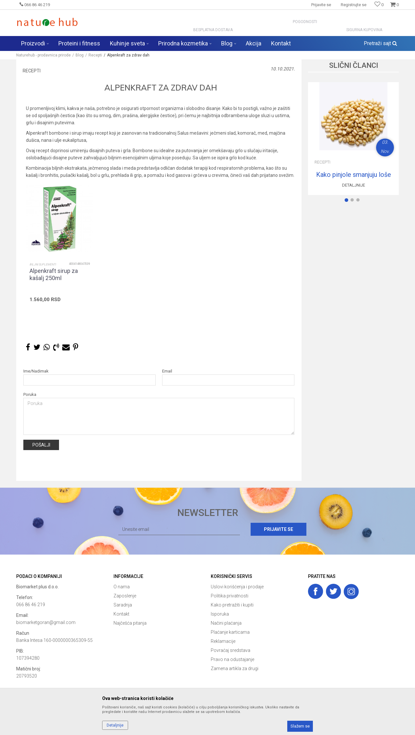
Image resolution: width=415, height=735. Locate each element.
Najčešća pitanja (130, 623)
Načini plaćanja (226, 623)
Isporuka (220, 614)
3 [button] (359, 201)
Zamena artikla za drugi (234, 668)
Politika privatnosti (229, 595)
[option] (59, 257)
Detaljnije (353, 185)
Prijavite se (278, 529)
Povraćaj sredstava (230, 650)
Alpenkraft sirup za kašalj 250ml (54, 274)
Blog (80, 55)
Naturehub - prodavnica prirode (43, 55)
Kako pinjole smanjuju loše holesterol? (353, 174)
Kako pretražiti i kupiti (232, 604)
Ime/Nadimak (36, 371)
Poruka (29, 394)
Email (167, 371)
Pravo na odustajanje (232, 659)
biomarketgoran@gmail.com (46, 622)
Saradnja (122, 604)
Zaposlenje (124, 595)
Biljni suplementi (43, 264)
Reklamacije (223, 641)
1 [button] (347, 201)
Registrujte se (353, 4)
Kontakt (121, 614)
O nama (121, 586)
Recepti (95, 55)
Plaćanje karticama (230, 632)
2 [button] (353, 201)
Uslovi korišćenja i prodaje (237, 586)
